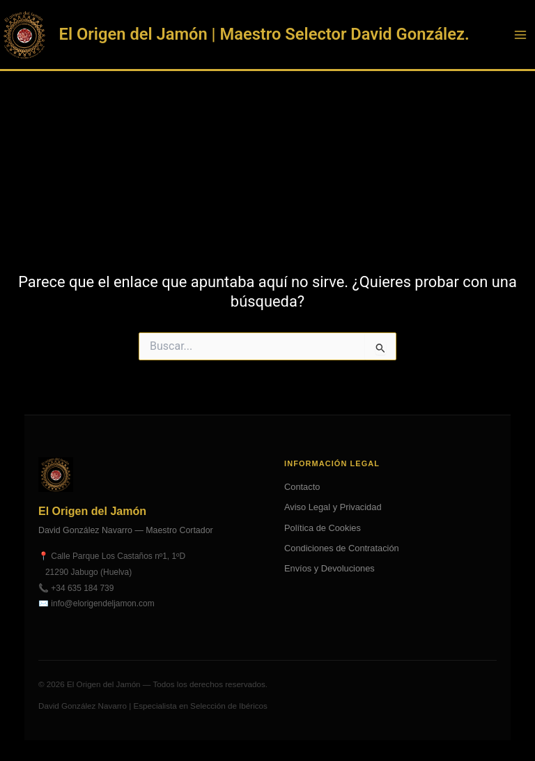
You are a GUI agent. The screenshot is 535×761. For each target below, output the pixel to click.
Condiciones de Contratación (341, 548)
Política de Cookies (322, 528)
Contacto (302, 487)
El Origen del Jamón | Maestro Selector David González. (264, 34)
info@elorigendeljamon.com (102, 603)
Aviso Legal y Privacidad (333, 507)
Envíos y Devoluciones (329, 568)
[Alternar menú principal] (520, 34)
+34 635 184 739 (82, 588)
